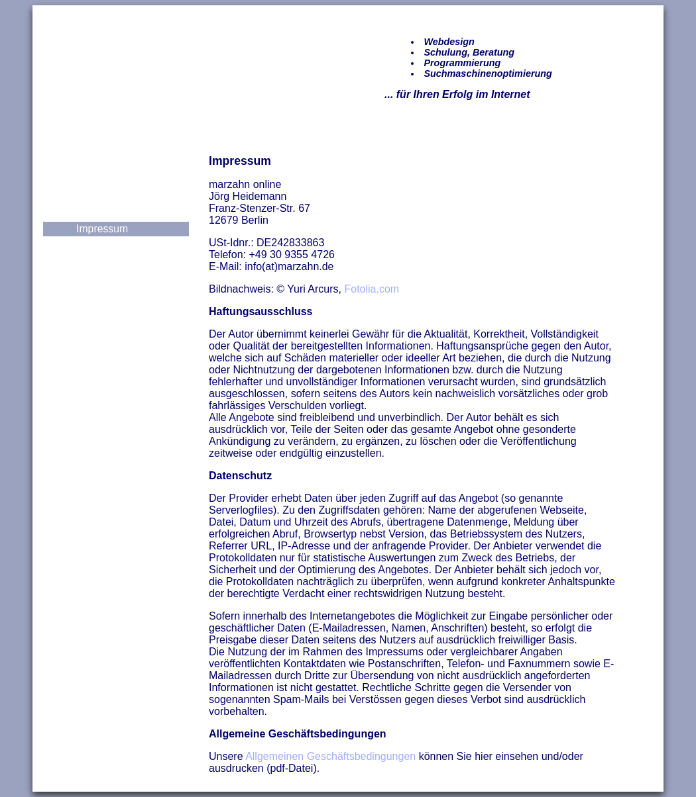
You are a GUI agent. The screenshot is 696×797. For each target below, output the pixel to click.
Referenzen (103, 181)
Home (90, 165)
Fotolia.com (371, 289)
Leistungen (101, 197)
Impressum (102, 228)
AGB (87, 260)
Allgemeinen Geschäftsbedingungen (330, 756)
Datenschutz (105, 244)
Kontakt (94, 212)
